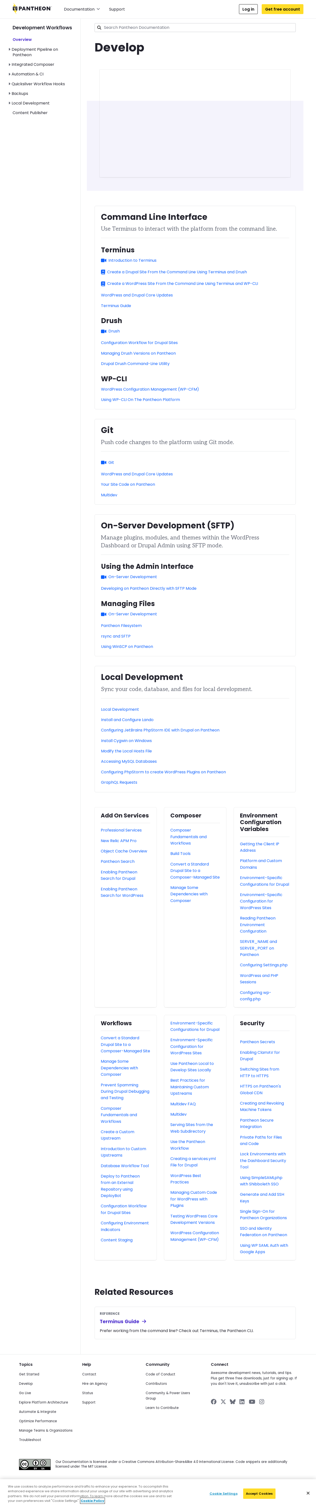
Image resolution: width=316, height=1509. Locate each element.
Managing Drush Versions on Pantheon (138, 353)
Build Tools (180, 853)
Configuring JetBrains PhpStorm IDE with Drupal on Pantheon (160, 730)
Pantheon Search (118, 861)
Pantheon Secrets (257, 1042)
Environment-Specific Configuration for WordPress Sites (261, 901)
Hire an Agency (94, 1383)
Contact (89, 1374)
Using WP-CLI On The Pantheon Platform (140, 399)
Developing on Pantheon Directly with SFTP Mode (149, 588)
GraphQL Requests (119, 782)
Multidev (109, 495)
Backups (20, 93)
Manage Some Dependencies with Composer (189, 894)
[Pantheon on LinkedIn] (242, 1402)
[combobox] (195, 27)
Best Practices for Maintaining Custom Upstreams (189, 1086)
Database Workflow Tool (125, 1166)
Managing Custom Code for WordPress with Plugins (193, 1199)
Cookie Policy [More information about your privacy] (92, 1500)
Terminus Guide (116, 306)
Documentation (82, 9)
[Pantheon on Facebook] (214, 1402)
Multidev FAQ (183, 1104)
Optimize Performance (38, 1421)
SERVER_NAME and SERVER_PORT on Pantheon (258, 948)
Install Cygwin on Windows (126, 741)
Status (87, 1393)
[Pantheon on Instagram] (262, 1402)
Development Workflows (42, 27)
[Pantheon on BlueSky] (233, 1402)
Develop (26, 1383)
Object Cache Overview (124, 851)
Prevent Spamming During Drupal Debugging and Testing (125, 1091)
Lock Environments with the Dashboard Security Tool (263, 1160)
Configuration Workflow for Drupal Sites (139, 343)
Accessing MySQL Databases (129, 761)
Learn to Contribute (162, 1407)
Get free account (282, 9)
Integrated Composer (33, 64)
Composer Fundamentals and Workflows (188, 836)
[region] (158, 1494)
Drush (110, 331)
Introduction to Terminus (129, 260)
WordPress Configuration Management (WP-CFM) (150, 389)
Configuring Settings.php (264, 965)
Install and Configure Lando (127, 720)
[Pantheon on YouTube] (252, 1402)
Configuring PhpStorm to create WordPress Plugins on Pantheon (163, 772)
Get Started (29, 1374)
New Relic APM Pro (119, 841)
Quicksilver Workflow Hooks (38, 84)
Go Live (25, 1393)
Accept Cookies (259, 1493)
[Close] (308, 1493)
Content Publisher (30, 113)
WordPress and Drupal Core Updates (137, 295)
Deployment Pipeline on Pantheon (35, 52)
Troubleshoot (30, 1440)
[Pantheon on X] (223, 1402)
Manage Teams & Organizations (46, 1430)
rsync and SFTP (116, 636)
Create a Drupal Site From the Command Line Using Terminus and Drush (174, 272)
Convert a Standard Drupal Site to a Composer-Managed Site (195, 870)
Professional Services (121, 830)
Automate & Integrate (37, 1411)
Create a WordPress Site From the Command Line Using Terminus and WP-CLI (179, 283)
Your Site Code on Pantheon (128, 484)
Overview (22, 39)
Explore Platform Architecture (43, 1402)
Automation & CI (27, 74)
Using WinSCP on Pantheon (127, 646)
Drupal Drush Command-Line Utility (135, 363)
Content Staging (117, 1240)
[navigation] (46, 67)
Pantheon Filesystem (121, 625)
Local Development (31, 103)
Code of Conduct (160, 1374)
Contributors (156, 1383)
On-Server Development (129, 577)
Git (107, 462)
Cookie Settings (223, 1493)
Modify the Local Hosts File (126, 751)
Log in (248, 9)
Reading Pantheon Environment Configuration (258, 924)
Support (117, 9)
